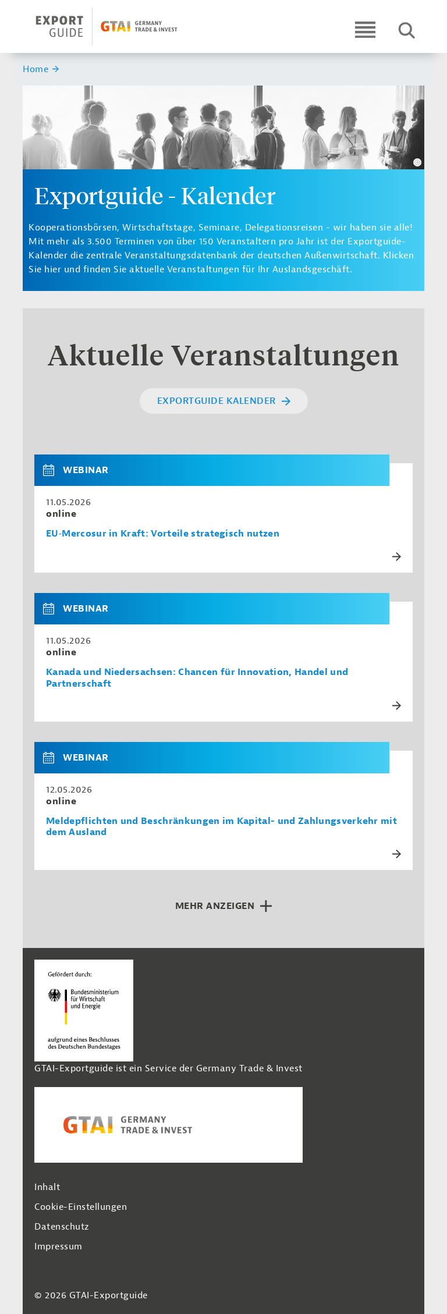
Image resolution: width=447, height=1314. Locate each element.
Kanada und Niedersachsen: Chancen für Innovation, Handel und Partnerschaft (197, 678)
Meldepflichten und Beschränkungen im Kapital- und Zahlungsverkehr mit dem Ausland (221, 827)
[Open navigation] (365, 29)
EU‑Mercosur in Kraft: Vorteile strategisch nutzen (162, 533)
